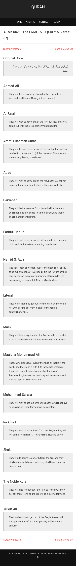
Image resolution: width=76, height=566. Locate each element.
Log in (57, 22)
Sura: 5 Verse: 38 (64, 49)
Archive (30, 22)
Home (19, 22)
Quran (38, 7)
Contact (44, 22)
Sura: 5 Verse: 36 (12, 49)
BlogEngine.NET (59, 553)
